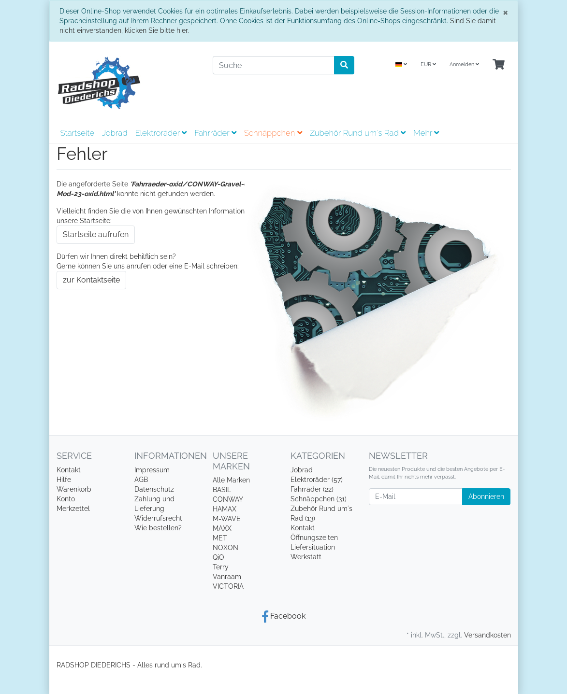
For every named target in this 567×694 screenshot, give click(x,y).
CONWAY (228, 499)
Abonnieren (486, 496)
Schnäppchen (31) (319, 499)
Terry (221, 567)
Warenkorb (74, 489)
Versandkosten (487, 635)
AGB (141, 479)
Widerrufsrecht (158, 518)
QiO (218, 557)
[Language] (401, 65)
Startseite (77, 133)
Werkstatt (306, 557)
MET (220, 538)
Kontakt (69, 470)
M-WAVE (227, 519)
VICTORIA (228, 586)
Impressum (152, 470)
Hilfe (64, 479)
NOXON (225, 548)
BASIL (222, 490)
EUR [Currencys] (428, 64)
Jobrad (114, 133)
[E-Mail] (416, 496)
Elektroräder (161, 133)
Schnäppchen (273, 133)
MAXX (222, 528)
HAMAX (224, 509)
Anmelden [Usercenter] (464, 64)
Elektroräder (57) (317, 479)
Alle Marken (231, 480)
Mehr (426, 133)
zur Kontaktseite (91, 279)
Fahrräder (215, 133)
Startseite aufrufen (96, 234)
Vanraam (227, 577)
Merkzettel (73, 508)
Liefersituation (313, 547)
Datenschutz (154, 489)
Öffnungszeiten (314, 537)
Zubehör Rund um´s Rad (358, 133)
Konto (66, 499)
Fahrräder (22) (312, 489)
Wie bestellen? (158, 528)
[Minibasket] (498, 65)
